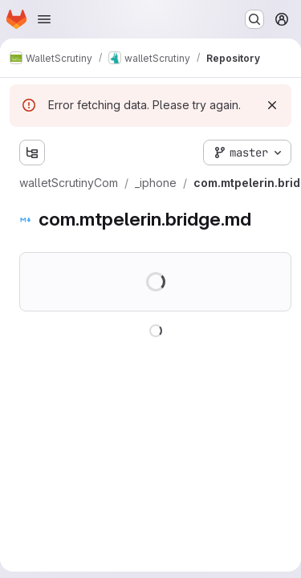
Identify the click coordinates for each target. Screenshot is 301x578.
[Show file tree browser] (32, 152)
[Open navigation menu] (44, 19)
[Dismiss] (272, 105)
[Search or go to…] (254, 19)
